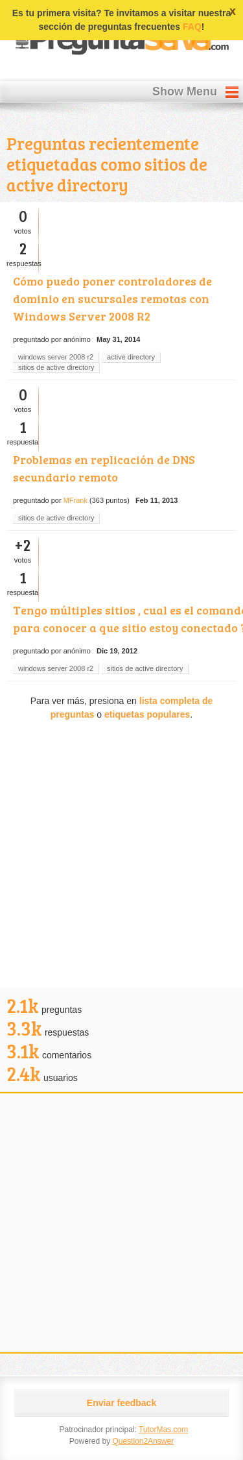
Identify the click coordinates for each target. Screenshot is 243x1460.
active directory (131, 357)
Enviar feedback (121, 1403)
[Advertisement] (121, 856)
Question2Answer (143, 1441)
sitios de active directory (56, 367)
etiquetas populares (147, 714)
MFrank (75, 500)
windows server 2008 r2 (55, 357)
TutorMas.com (163, 1429)
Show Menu (184, 91)
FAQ (192, 26)
